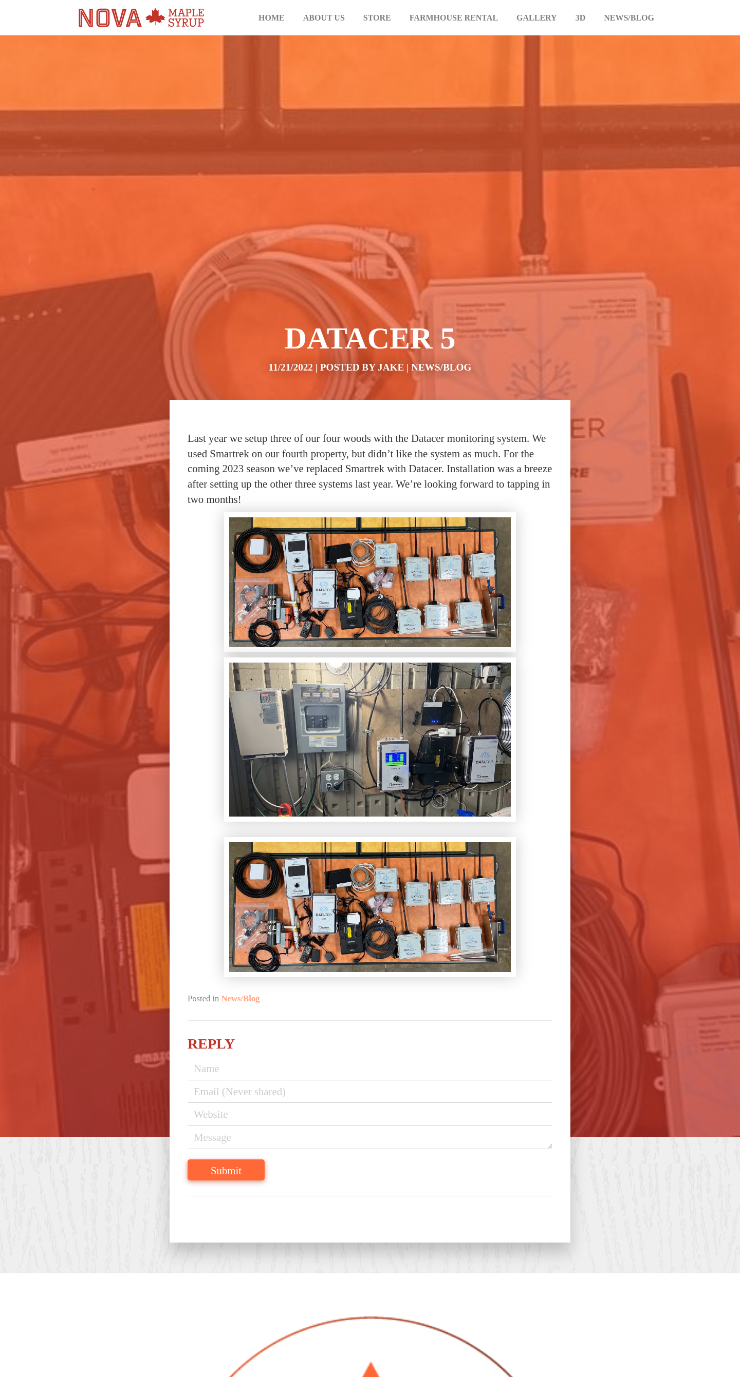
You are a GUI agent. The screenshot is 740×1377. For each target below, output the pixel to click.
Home (271, 17)
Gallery (536, 17)
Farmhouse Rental (454, 17)
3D (581, 17)
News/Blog (629, 17)
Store (377, 17)
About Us (324, 17)
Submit (226, 1170)
